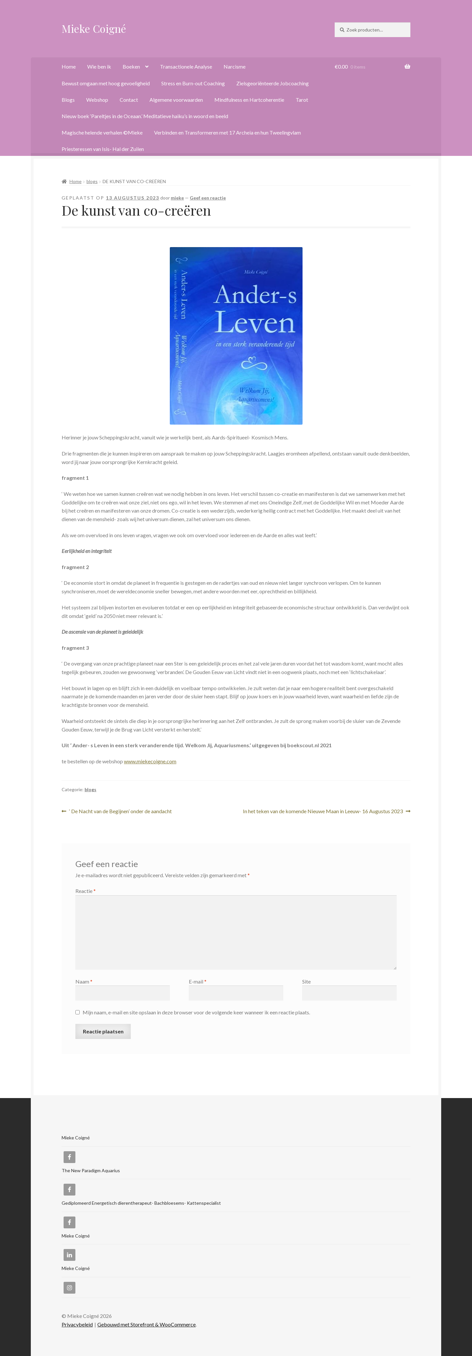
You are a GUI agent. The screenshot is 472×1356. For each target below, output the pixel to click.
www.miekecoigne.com (150, 761)
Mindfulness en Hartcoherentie (249, 99)
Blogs (68, 99)
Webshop (97, 99)
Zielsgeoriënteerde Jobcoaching (272, 83)
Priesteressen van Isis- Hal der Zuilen (103, 149)
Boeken (131, 66)
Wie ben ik (99, 66)
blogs (92, 181)
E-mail (197, 981)
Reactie (85, 891)
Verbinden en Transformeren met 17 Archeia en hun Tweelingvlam (227, 132)
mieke (177, 198)
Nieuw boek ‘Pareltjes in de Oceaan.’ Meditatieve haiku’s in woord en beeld (145, 116)
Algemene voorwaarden (176, 99)
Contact (129, 99)
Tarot (302, 99)
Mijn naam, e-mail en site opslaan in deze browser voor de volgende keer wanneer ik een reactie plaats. (196, 1012)
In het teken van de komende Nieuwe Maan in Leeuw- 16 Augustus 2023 (323, 811)
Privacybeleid (77, 1324)
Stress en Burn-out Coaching (193, 83)
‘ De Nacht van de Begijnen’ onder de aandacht (120, 811)
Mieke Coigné (94, 28)
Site (306, 981)
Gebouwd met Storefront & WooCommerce (146, 1324)
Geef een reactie (208, 198)
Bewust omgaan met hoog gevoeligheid (106, 83)
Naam (83, 981)
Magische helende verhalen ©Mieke (102, 132)
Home (69, 66)
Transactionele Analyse (186, 66)
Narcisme (235, 66)
